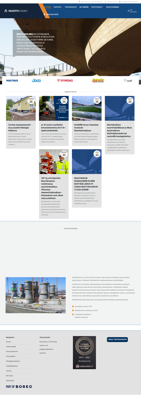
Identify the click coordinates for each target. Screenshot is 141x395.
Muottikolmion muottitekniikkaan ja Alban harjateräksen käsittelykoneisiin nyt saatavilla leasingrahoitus (119, 131)
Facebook (43, 353)
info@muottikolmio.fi (129, 2)
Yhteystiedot (10, 380)
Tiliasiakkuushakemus (13, 361)
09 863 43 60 (111, 2)
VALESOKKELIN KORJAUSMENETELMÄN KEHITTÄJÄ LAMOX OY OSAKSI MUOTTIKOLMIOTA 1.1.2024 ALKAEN (86, 184)
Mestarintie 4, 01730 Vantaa (48, 342)
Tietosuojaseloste (12, 351)
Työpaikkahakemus (12, 366)
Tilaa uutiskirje (10, 356)
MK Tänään (9, 376)
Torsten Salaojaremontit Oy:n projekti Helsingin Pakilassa (19, 128)
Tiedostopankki (11, 346)
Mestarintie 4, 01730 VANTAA (91, 2)
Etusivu (8, 342)
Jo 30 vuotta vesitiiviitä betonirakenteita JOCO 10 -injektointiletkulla (53, 128)
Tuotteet (9, 371)
